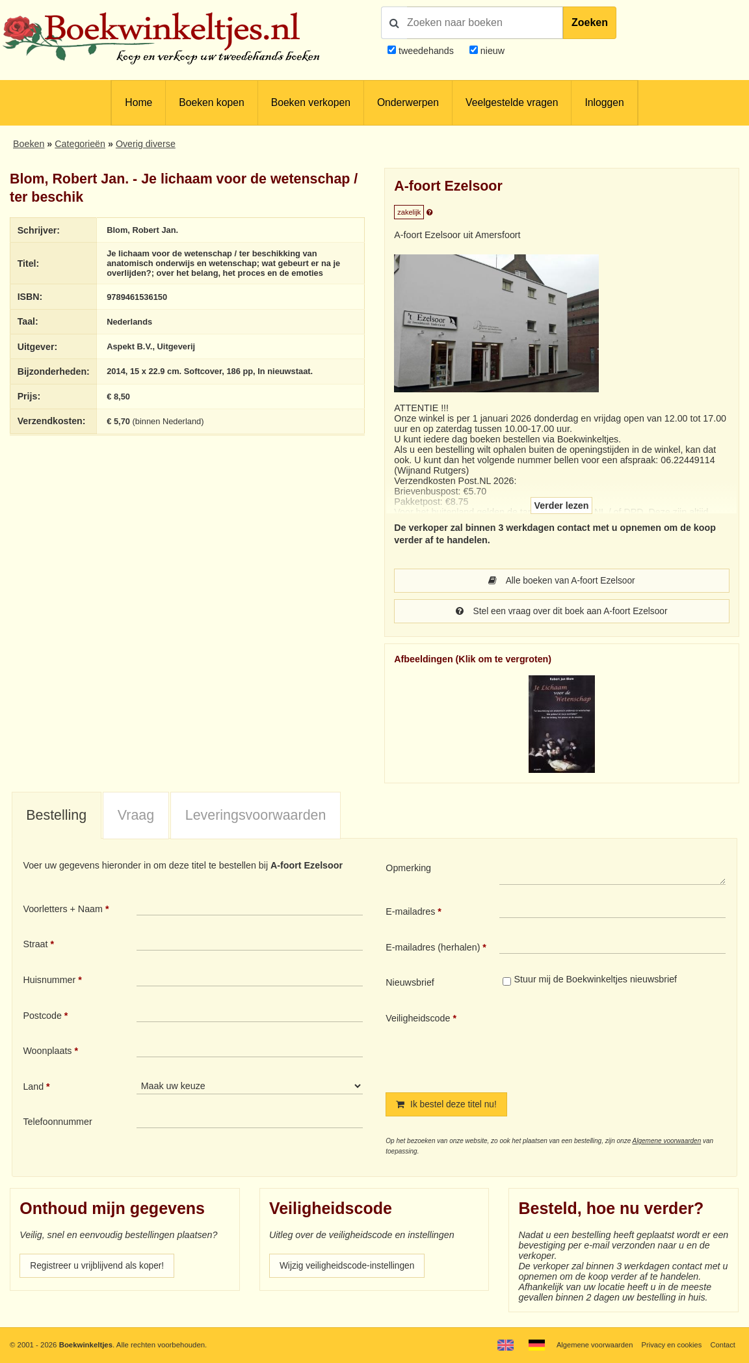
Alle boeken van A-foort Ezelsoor (562, 581)
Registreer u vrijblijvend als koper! (99, 1268)
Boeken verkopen (310, 102)
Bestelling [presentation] (56, 816)
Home (138, 102)
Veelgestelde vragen (512, 102)
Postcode (42, 1017)
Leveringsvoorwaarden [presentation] (255, 816)
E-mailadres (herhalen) (433, 948)
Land (33, 1088)
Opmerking (408, 869)
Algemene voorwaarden (667, 1142)
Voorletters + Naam (63, 910)
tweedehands (426, 51)
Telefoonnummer (57, 1123)
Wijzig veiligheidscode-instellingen (350, 1268)
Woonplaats (47, 1052)
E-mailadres (410, 913)
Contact (722, 1345)
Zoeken (590, 22)
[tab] (56, 817)
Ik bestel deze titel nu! (448, 1106)
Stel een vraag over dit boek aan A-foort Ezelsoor (562, 612)
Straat (35, 945)
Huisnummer (49, 981)
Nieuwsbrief (410, 983)
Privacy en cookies (670, 1345)
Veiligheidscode (418, 1019)
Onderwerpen (408, 102)
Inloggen (604, 102)
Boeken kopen (211, 102)
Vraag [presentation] (136, 816)
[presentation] (608, 1043)
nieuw (491, 51)
